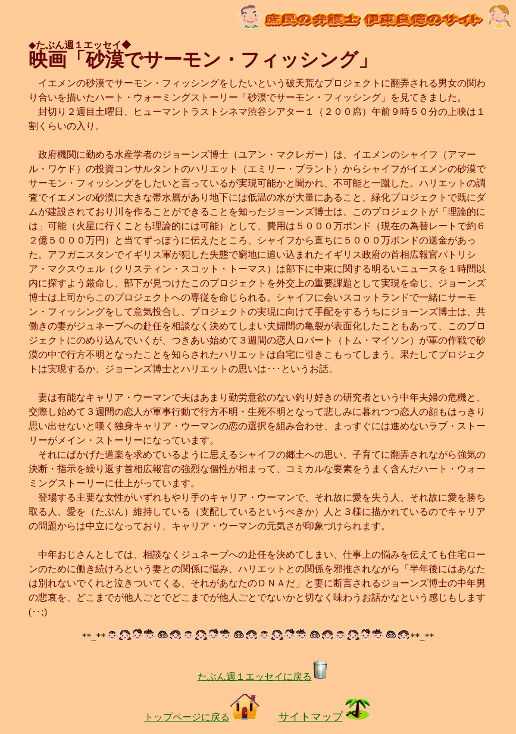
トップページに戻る (201, 717)
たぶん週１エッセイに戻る (263, 676)
